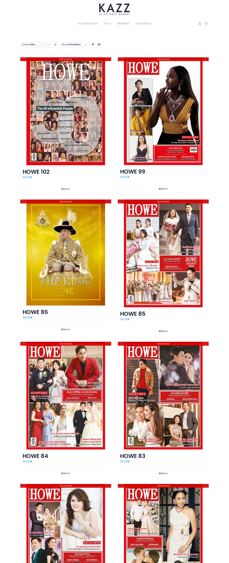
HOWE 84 (35, 456)
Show (71, 44)
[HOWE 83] (163, 395)
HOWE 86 (35, 312)
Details (67, 189)
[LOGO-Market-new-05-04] (114, 4)
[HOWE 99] (163, 111)
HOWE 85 (132, 314)
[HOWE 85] (163, 253)
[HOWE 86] (65, 253)
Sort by (28, 44)
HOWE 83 (132, 456)
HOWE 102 (36, 172)
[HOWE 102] (65, 111)
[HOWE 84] (65, 395)
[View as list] (99, 44)
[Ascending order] (56, 44)
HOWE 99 (132, 172)
